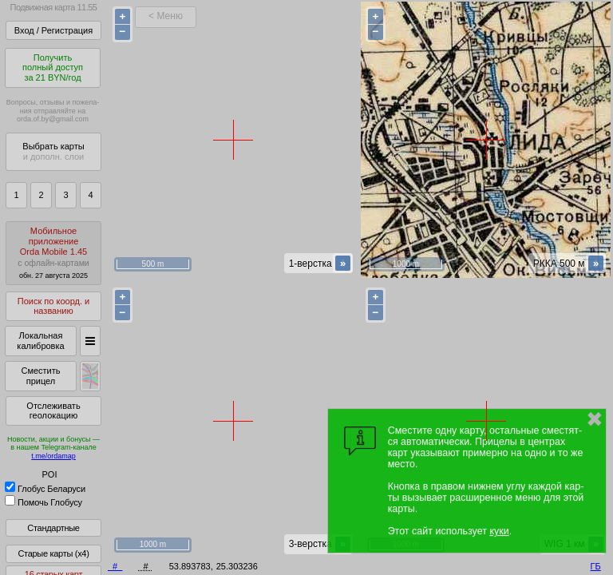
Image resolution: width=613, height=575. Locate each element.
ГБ (596, 566)
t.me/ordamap (53, 456)
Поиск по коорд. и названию (53, 306)
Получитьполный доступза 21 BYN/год (52, 67)
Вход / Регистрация (53, 30)
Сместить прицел (40, 376)
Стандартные (53, 528)
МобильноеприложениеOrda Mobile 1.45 (53, 253)
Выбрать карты (53, 151)
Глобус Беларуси (45, 489)
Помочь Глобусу (43, 502)
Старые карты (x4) (53, 553)
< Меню (165, 16)
